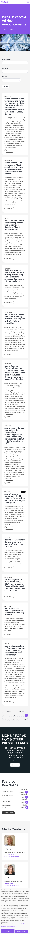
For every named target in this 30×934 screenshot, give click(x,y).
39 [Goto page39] (26, 719)
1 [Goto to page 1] (3, 715)
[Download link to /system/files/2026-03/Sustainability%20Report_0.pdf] (15, 796)
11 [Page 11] (17, 719)
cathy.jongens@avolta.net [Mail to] (11, 856)
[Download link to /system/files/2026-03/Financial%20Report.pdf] (15, 801)
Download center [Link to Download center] (8, 812)
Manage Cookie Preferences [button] (8, 926)
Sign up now (15, 765)
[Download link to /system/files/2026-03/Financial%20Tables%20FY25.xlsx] (15, 806)
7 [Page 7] (26, 715)
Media (10, 8)
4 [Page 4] (14, 715)
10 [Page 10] (13, 719)
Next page (21, 711)
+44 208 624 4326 (9, 883)
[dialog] (15, 911)
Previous (8, 711)
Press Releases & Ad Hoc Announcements (16, 11)
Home (4, 8)
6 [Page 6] (22, 715)
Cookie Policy (22, 924)
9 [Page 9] (8, 719)
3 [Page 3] (10, 715)
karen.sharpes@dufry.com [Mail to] (11, 885)
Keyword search (6, 59)
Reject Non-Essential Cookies (8, 930)
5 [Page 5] (18, 715)
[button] (28, 2)
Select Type (5, 77)
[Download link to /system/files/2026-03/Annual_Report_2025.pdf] (15, 791)
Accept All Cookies (21, 931)
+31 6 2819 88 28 (9, 854)
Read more (9, 151)
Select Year (5, 68)
